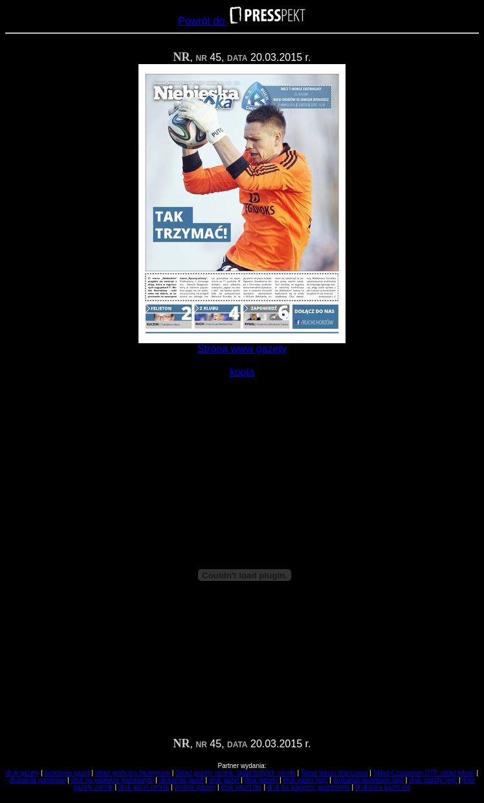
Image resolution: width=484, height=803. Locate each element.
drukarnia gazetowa (37, 780)
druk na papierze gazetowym (112, 780)
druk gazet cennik (143, 787)
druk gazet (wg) (305, 780)
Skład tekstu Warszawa (334, 772)
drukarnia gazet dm (383, 787)
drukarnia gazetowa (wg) (368, 780)
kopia (242, 372)
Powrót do (241, 21)
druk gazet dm (241, 787)
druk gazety (22, 772)
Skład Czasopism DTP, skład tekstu (424, 772)
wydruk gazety (194, 787)
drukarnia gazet (181, 780)
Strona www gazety (242, 348)
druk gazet (224, 780)
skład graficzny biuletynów (132, 772)
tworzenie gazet (67, 772)
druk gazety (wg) (433, 780)
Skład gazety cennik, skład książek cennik (235, 772)
